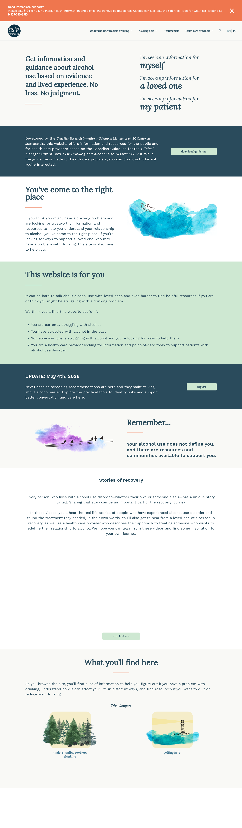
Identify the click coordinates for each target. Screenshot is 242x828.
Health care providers (197, 30)
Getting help (146, 30)
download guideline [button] (193, 151)
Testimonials (171, 30)
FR (234, 31)
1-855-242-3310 (18, 14)
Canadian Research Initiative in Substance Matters (90, 138)
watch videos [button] (121, 636)
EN (229, 31)
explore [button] (201, 387)
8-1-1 (27, 10)
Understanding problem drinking (109, 30)
